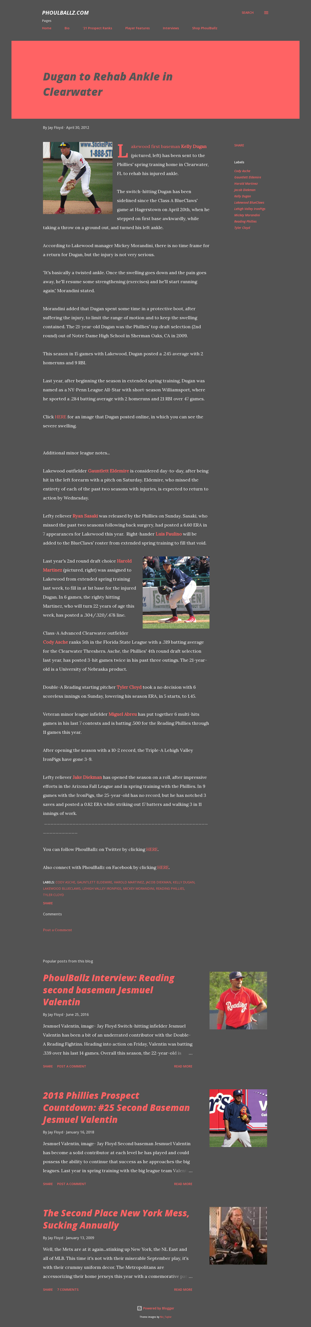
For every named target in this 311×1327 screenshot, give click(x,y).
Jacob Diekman (244, 190)
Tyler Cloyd (129, 687)
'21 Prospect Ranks (97, 28)
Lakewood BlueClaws (249, 202)
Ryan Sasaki (85, 516)
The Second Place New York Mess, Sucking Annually (116, 1219)
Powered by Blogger (155, 1308)
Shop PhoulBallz (204, 28)
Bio (67, 28)
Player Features (137, 28)
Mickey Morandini (247, 215)
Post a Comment (57, 930)
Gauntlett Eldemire (108, 471)
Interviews (171, 28)
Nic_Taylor (165, 1317)
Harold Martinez (246, 183)
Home (46, 28)
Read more (183, 1066)
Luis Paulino (169, 534)
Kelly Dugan (194, 146)
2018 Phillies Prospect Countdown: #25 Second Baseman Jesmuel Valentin (116, 1107)
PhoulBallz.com (65, 12)
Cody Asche (55, 642)
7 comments (68, 1289)
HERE (60, 417)
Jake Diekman (87, 777)
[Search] (248, 12)
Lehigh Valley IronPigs (249, 209)
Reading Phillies (245, 221)
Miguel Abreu (123, 714)
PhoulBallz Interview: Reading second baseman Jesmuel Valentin (108, 989)
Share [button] (239, 145)
